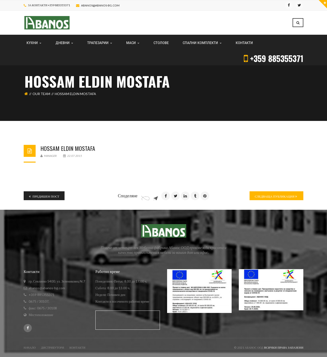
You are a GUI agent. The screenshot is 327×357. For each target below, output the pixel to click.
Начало (30, 347)
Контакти (78, 347)
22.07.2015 (72, 156)
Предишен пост (44, 196)
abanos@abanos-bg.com (100, 5)
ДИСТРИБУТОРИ (52, 347)
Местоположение (41, 315)
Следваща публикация (276, 196)
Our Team (41, 94)
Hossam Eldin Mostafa (67, 148)
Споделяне (127, 195)
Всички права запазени (283, 347)
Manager (48, 156)
